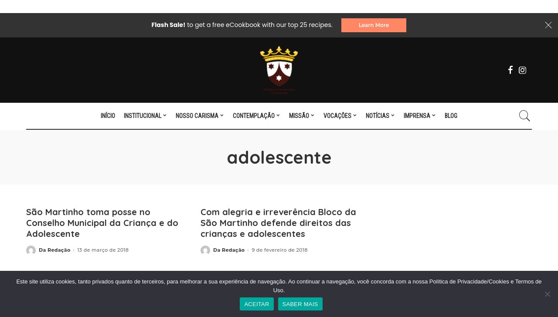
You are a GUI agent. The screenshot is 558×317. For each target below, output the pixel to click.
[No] (547, 294)
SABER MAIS (300, 304)
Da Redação (54, 250)
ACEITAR (256, 304)
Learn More (374, 25)
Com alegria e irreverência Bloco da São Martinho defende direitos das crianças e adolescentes (278, 222)
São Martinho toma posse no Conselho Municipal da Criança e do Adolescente (102, 222)
